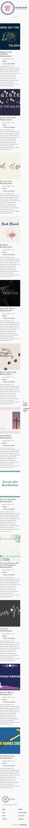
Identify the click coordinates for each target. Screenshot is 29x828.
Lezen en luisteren (9, 63)
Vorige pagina (25, 403)
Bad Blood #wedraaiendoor (6, 246)
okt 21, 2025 (6, 504)
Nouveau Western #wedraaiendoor (7, 693)
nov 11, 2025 (6, 313)
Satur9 (4, 61)
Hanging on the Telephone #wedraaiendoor (6, 54)
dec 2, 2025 (6, 122)
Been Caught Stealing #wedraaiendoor (8, 373)
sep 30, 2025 (6, 697)
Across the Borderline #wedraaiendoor (8, 500)
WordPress (23, 824)
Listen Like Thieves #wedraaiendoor (7, 310)
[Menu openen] (14, 17)
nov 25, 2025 (6, 186)
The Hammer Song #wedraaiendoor (7, 757)
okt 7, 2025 (5, 633)
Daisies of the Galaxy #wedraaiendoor (8, 119)
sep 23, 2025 (6, 761)
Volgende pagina (26, 410)
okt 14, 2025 (6, 570)
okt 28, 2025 (6, 440)
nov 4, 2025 (6, 377)
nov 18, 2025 (6, 250)
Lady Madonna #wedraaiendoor (6, 437)
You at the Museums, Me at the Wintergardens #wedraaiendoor (9, 565)
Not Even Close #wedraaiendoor (6, 182)
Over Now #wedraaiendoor (6, 630)
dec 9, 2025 (6, 59)
